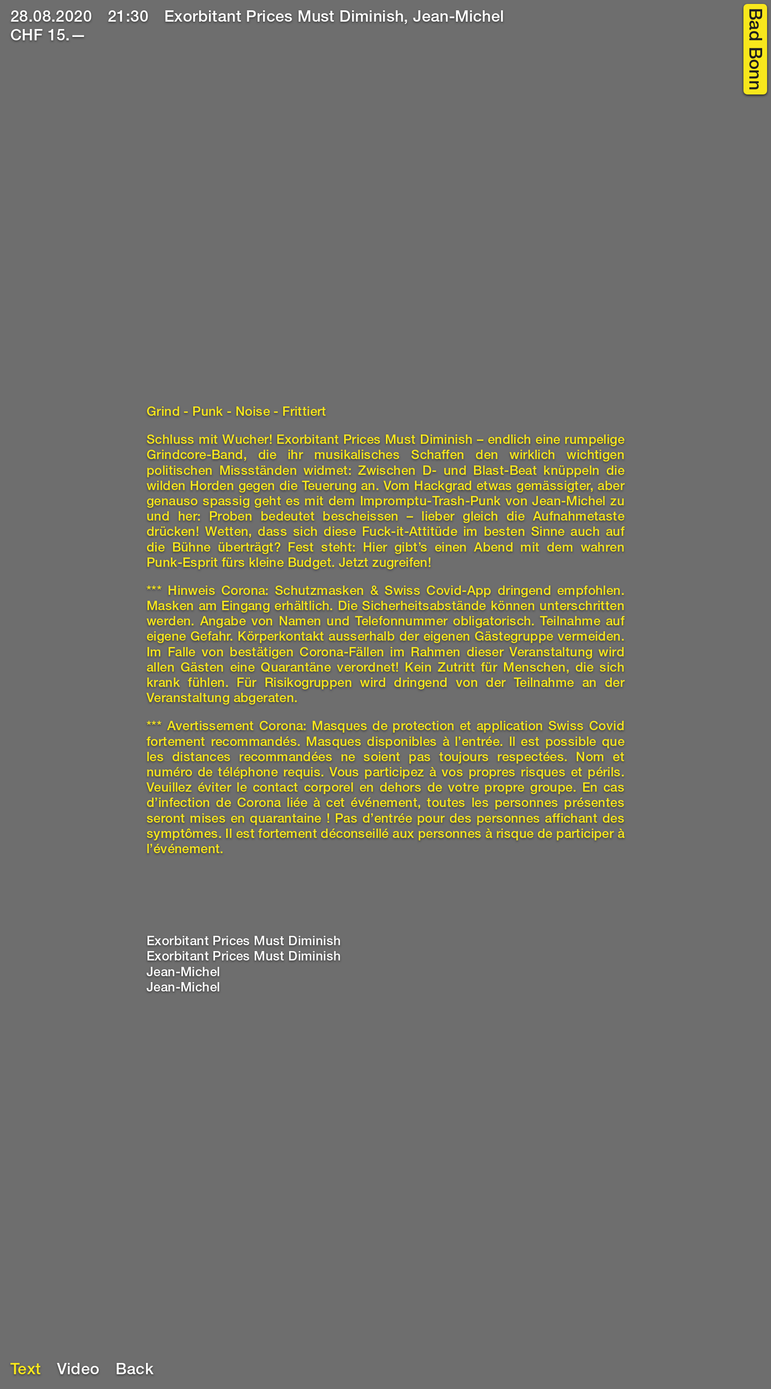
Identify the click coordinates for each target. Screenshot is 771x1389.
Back (135, 1371)
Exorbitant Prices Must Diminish (244, 942)
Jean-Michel (183, 973)
